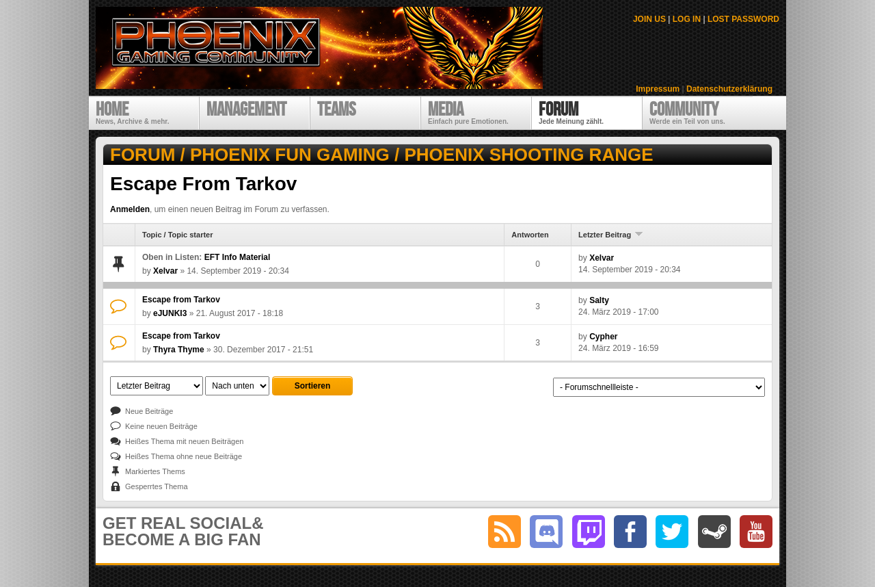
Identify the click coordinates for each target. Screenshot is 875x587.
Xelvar (165, 271)
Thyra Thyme (178, 349)
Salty (599, 300)
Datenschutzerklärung (729, 89)
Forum (142, 154)
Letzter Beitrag (610, 235)
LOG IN (687, 19)
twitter (672, 531)
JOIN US (649, 19)
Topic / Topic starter (177, 235)
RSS (504, 531)
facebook (630, 531)
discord (546, 531)
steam (714, 531)
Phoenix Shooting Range (528, 154)
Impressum (657, 89)
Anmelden (130, 209)
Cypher (603, 336)
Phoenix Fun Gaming (290, 154)
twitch (588, 531)
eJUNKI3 (170, 313)
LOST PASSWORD (743, 19)
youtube (756, 531)
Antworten (529, 235)
